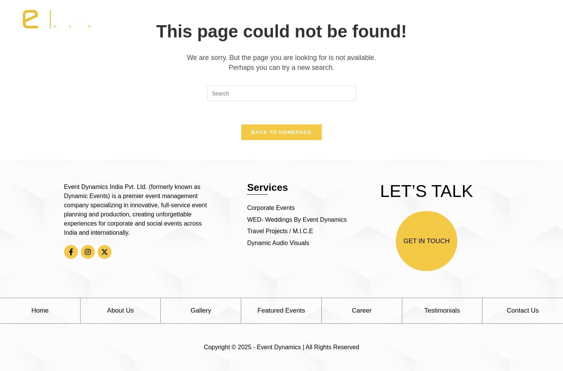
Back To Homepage (281, 132)
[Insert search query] (281, 93)
